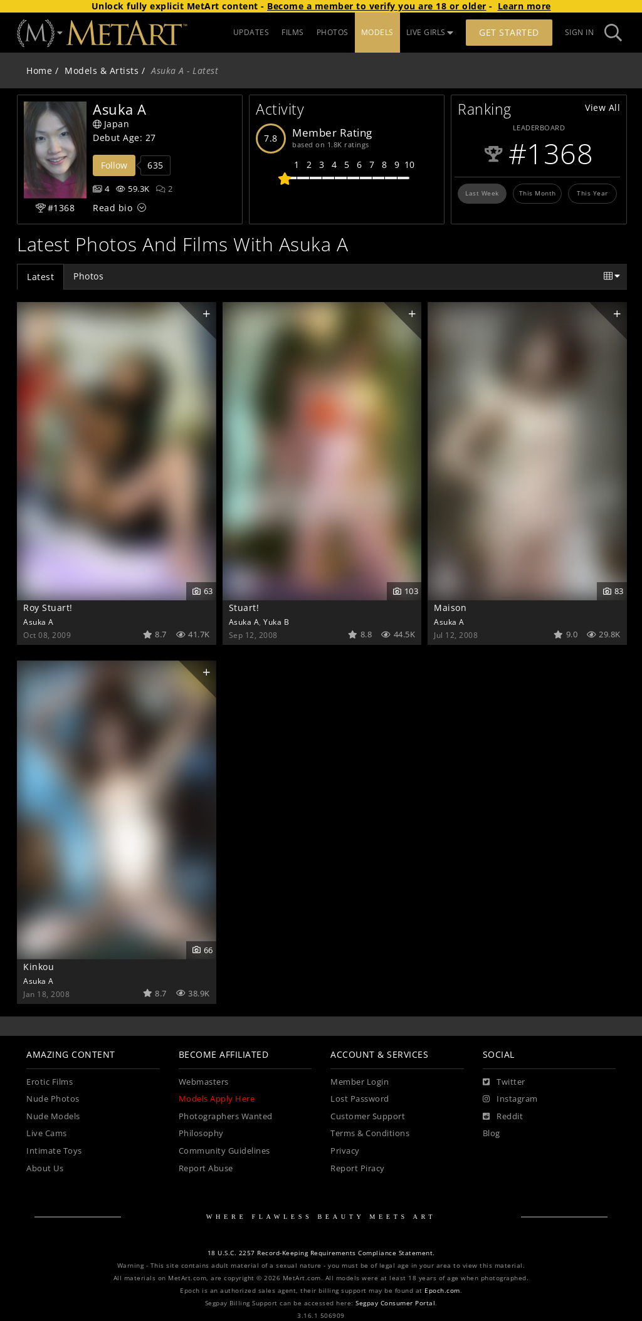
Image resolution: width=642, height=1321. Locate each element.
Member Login (359, 1082)
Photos (88, 276)
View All (602, 107)
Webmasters (204, 1082)
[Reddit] (503, 1116)
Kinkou (38, 967)
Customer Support (367, 1116)
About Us (44, 1168)
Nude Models (53, 1116)
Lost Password (359, 1099)
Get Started (509, 32)
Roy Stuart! (48, 608)
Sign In (579, 32)
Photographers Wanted (226, 1116)
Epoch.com (442, 1291)
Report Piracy (357, 1168)
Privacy (345, 1151)
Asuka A (38, 622)
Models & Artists (102, 70)
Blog (491, 1133)
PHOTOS (333, 32)
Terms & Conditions (369, 1133)
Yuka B (276, 622)
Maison (450, 608)
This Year (592, 193)
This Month (537, 193)
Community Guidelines (224, 1151)
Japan (111, 124)
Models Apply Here (217, 1099)
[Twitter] (504, 1082)
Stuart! (244, 608)
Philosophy (201, 1133)
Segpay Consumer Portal (395, 1303)
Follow (114, 165)
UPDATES (251, 32)
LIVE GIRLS (430, 32)
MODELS (377, 32)
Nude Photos (53, 1099)
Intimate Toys (54, 1151)
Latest (40, 277)
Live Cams (46, 1133)
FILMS (293, 32)
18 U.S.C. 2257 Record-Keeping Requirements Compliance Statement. (321, 1253)
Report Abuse (206, 1168)
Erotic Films (49, 1082)
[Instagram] (510, 1099)
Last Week (482, 193)
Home (39, 70)
